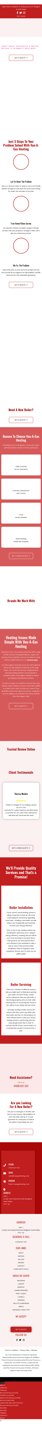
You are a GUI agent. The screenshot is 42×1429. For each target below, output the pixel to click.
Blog (2, 1418)
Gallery (21, 1259)
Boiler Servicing (7, 1400)
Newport (21, 1287)
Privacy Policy (24, 1350)
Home (2, 1383)
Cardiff (21, 1284)
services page (32, 660)
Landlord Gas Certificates (11, 1403)
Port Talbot (21, 1294)
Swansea (21, 1300)
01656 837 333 (21, 1085)
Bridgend (21, 1281)
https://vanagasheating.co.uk (18, 1184)
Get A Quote (21, 16)
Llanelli (21, 1297)
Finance (3, 1413)
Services (21, 1256)
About (21, 1253)
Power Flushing (7, 1395)
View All (3, 1390)
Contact (21, 1266)
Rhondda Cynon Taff (21, 1310)
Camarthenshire (21, 1290)
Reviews (21, 1263)
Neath (21, 1307)
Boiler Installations (9, 1393)
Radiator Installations (10, 1398)
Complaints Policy (21, 1269)
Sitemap (34, 1350)
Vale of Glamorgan (21, 1303)
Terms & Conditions (11, 1350)
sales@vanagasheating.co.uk (19, 1176)
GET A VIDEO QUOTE (21, 395)
